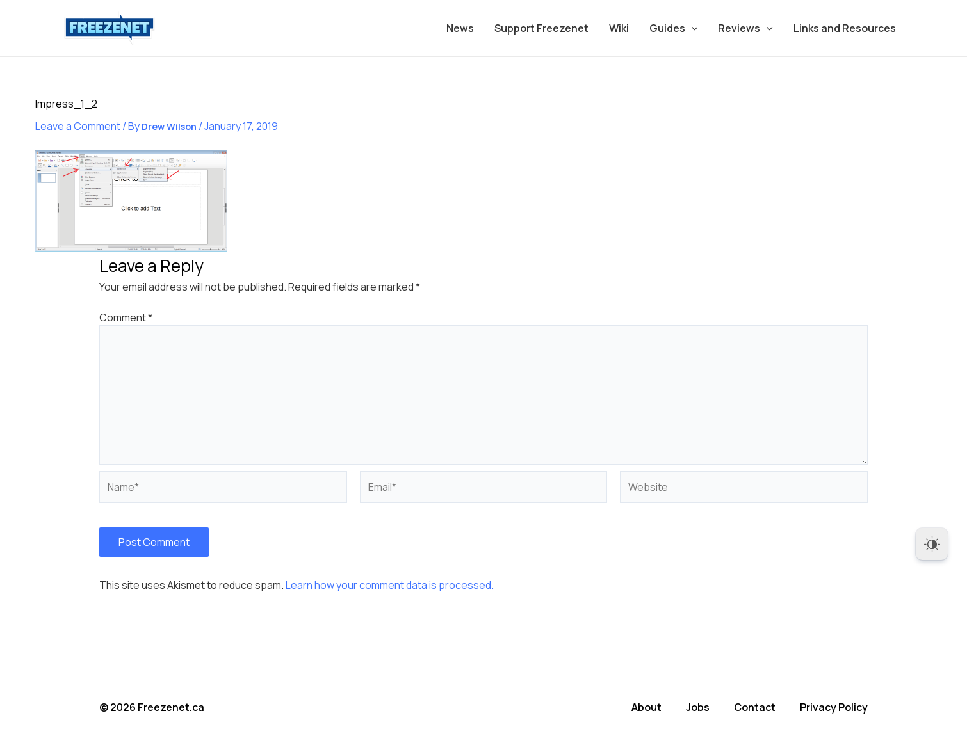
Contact (755, 707)
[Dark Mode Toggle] (932, 544)
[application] (691, 28)
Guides (673, 28)
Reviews (745, 28)
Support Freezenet (541, 28)
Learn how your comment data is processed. (390, 585)
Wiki (619, 28)
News (460, 28)
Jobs (698, 707)
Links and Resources (844, 28)
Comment (125, 317)
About (646, 707)
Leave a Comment (77, 126)
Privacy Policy (834, 707)
